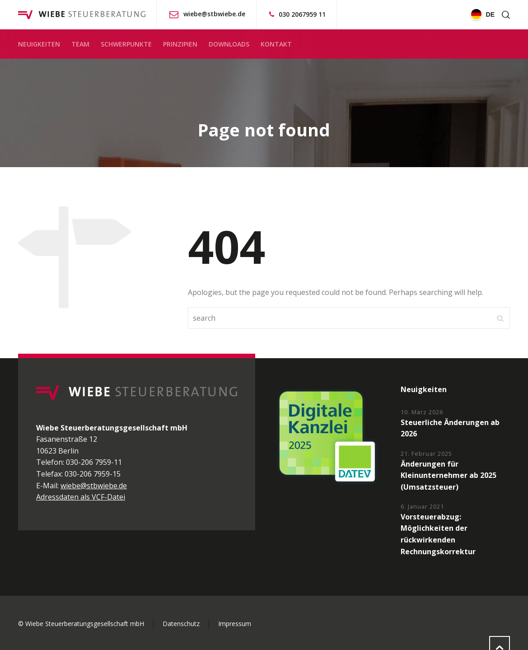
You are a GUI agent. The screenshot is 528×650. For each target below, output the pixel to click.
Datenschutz (181, 623)
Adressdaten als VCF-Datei (80, 497)
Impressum (234, 623)
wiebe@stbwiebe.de (214, 13)
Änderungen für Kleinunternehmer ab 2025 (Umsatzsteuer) (448, 475)
